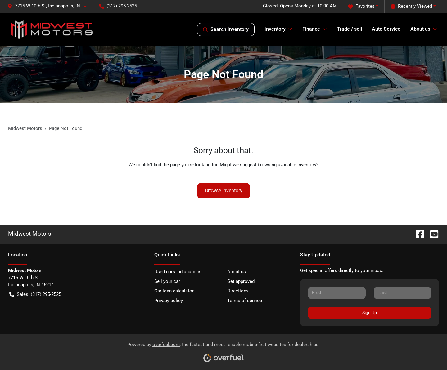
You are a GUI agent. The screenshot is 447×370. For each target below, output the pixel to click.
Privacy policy (168, 300)
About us (236, 271)
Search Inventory (226, 29)
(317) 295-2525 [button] (118, 6)
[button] (49, 6)
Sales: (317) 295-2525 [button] (35, 294)
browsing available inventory (287, 164)
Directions (238, 291)
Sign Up (369, 312)
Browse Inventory (223, 191)
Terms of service (244, 300)
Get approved (241, 281)
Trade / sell (349, 29)
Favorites (361, 6)
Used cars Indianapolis (177, 271)
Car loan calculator (174, 291)
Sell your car (167, 281)
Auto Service (386, 29)
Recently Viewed (411, 6)
